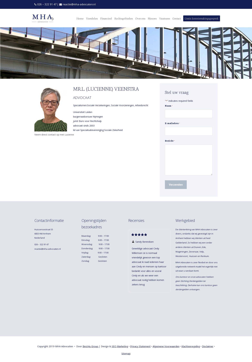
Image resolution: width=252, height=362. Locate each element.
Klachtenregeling (190, 346)
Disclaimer (207, 346)
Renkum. (205, 256)
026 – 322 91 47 (45, 4)
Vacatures (164, 18)
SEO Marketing (120, 346)
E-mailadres (172, 123)
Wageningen (182, 251)
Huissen (193, 256)
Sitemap (126, 353)
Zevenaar (193, 251)
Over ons (140, 18)
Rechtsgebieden (123, 18)
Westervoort (182, 256)
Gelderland (181, 242)
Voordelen (92, 18)
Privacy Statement (140, 346)
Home (80, 18)
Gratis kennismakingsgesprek (201, 18)
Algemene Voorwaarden (166, 346)
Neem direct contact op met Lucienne (54, 134)
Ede (204, 247)
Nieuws (152, 18)
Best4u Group (91, 346)
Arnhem (179, 238)
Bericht (170, 140)
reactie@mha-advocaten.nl (77, 4)
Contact (176, 18)
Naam (168, 105)
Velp (201, 251)
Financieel (106, 18)
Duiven (197, 247)
